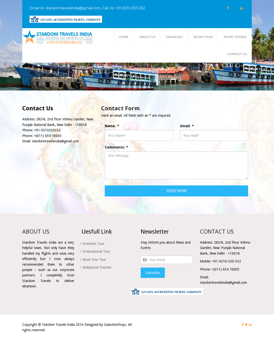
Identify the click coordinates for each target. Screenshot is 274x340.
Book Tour (203, 37)
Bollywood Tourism (97, 267)
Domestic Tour (94, 244)
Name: (112, 126)
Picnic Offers (235, 37)
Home (123, 37)
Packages (174, 37)
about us (147, 37)
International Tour (96, 251)
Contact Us (237, 54)
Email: (186, 126)
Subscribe (153, 273)
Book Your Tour (94, 259)
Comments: (116, 147)
